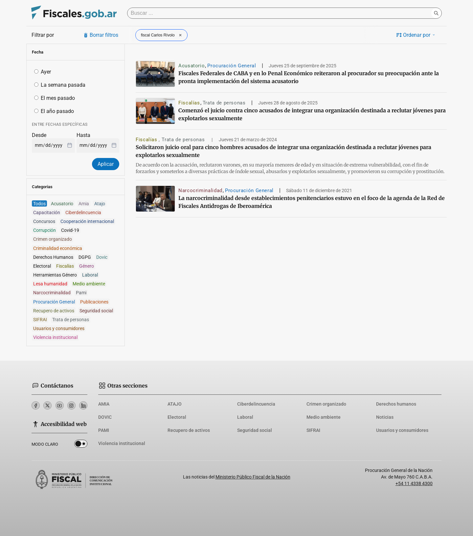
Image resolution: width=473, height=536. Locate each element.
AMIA (103, 404)
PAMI (103, 430)
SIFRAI (313, 430)
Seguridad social (254, 430)
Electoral (177, 417)
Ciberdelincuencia (256, 404)
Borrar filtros (100, 35)
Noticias (385, 417)
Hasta (83, 135)
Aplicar (106, 164)
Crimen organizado (326, 404)
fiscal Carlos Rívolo (162, 35)
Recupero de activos (189, 430)
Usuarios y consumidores (402, 430)
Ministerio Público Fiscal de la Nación (252, 477)
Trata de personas (224, 102)
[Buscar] (281, 13)
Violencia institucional (121, 443)
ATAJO (175, 404)
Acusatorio (191, 65)
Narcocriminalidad (200, 190)
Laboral (245, 417)
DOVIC (105, 417)
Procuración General (231, 65)
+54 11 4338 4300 (414, 483)
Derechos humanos (396, 404)
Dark (81, 445)
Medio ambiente (323, 417)
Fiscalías (189, 102)
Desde (39, 135)
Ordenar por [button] (416, 35)
